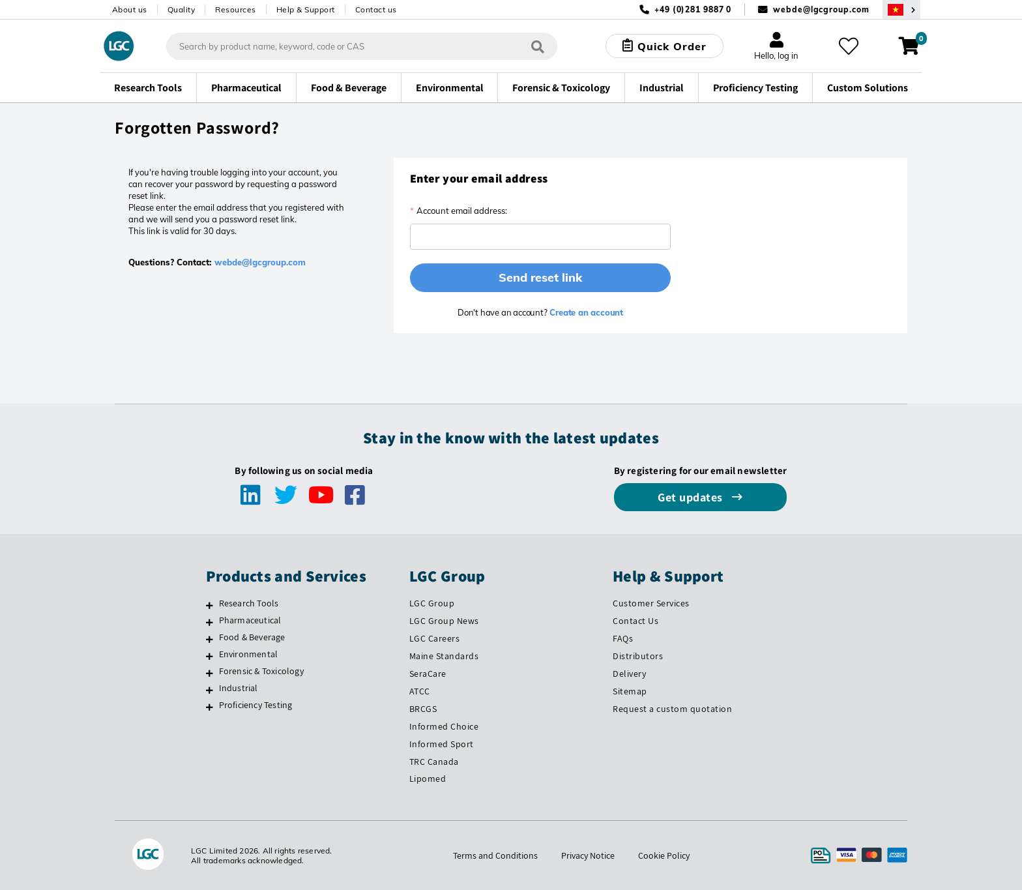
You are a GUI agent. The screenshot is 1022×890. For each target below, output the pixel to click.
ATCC (419, 691)
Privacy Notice (588, 855)
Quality (182, 9)
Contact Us (635, 621)
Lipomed (427, 778)
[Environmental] (209, 656)
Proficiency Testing (256, 705)
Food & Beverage (252, 637)
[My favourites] (848, 46)
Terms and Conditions (495, 855)
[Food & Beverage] (209, 639)
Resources (235, 9)
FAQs (623, 638)
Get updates (691, 497)
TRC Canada (434, 761)
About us (129, 9)
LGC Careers (434, 638)
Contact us (376, 9)
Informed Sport (441, 744)
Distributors (638, 656)
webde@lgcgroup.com (821, 9)
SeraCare (427, 673)
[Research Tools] (209, 605)
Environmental (248, 654)
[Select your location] (901, 9)
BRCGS (423, 709)
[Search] (537, 46)
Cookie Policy (664, 855)
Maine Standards (444, 656)
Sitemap (630, 691)
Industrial (238, 688)
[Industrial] (209, 690)
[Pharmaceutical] (209, 622)
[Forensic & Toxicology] (209, 673)
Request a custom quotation (672, 709)
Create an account (585, 312)
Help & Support (305, 9)
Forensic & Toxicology (261, 671)
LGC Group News (444, 621)
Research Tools (249, 603)
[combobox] (361, 46)
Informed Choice (444, 726)
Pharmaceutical (250, 620)
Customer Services (651, 603)
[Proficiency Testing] (209, 707)
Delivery (629, 673)
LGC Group (432, 603)
